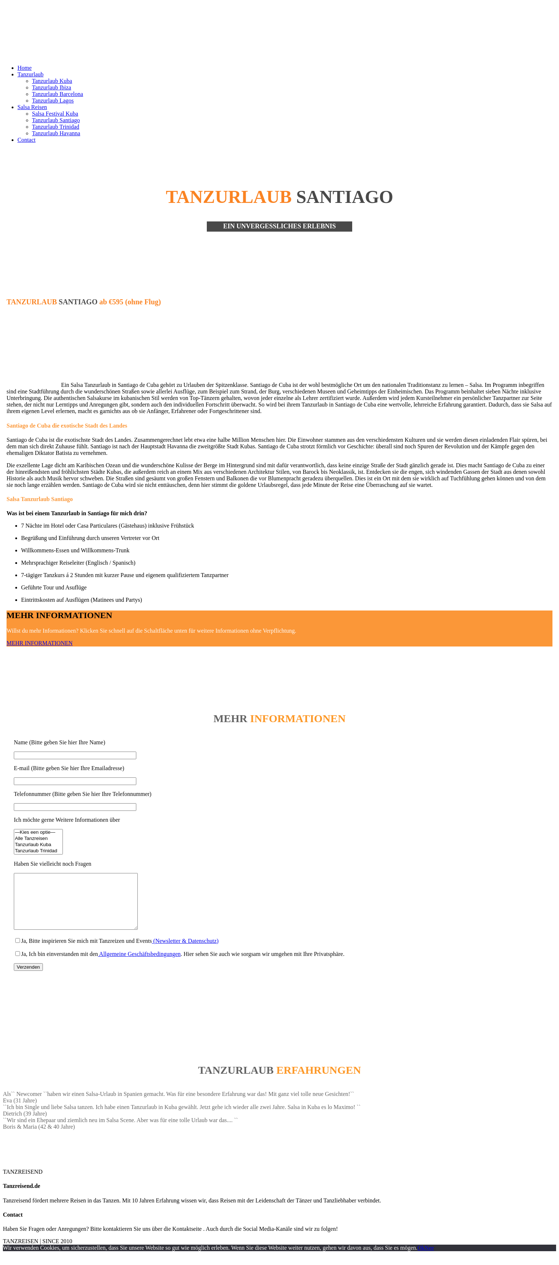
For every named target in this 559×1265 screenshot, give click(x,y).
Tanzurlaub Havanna (56, 133)
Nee (429, 1259)
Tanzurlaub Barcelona (57, 94)
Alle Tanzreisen (38, 839)
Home (24, 68)
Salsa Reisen (32, 107)
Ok (421, 1259)
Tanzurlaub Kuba (52, 81)
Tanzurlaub (30, 74)
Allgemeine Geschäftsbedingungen (139, 965)
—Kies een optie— (38, 832)
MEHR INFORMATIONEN (40, 643)
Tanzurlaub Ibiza (51, 87)
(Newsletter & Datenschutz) (185, 952)
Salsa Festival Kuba (55, 114)
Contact (26, 140)
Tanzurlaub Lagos (53, 100)
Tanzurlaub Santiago (56, 120)
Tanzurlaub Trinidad (55, 127)
